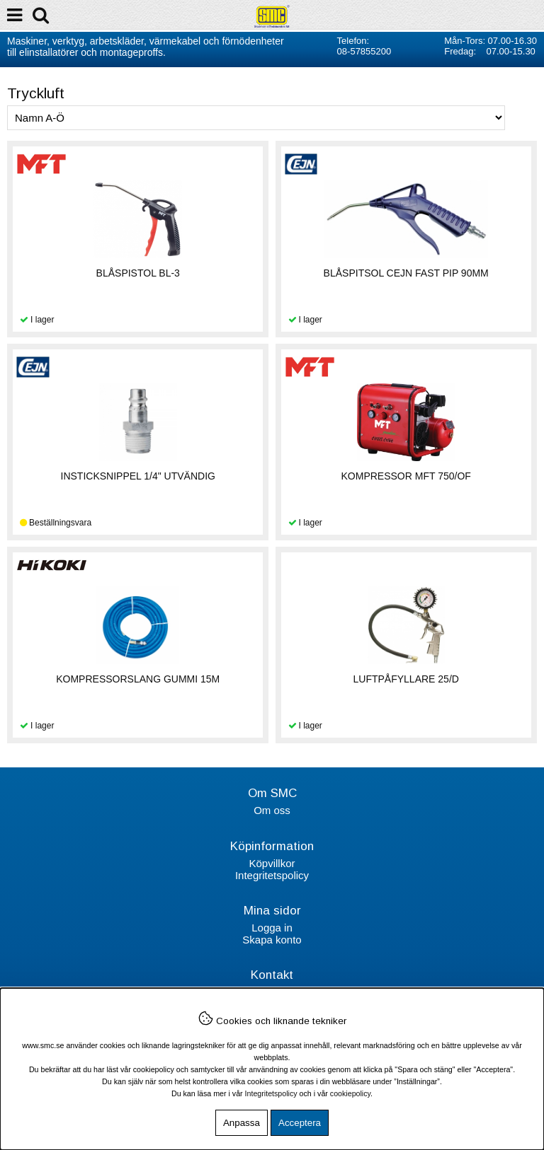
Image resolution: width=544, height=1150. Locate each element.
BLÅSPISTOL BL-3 (138, 273)
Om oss (272, 810)
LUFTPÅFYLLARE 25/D (406, 679)
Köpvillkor (272, 863)
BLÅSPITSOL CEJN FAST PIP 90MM (406, 273)
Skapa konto (271, 940)
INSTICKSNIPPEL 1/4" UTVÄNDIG (138, 476)
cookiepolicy (350, 1093)
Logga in (272, 928)
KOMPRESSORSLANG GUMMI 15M (138, 679)
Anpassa (241, 1122)
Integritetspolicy (272, 875)
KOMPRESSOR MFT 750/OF (406, 476)
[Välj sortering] (256, 117)
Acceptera (299, 1122)
